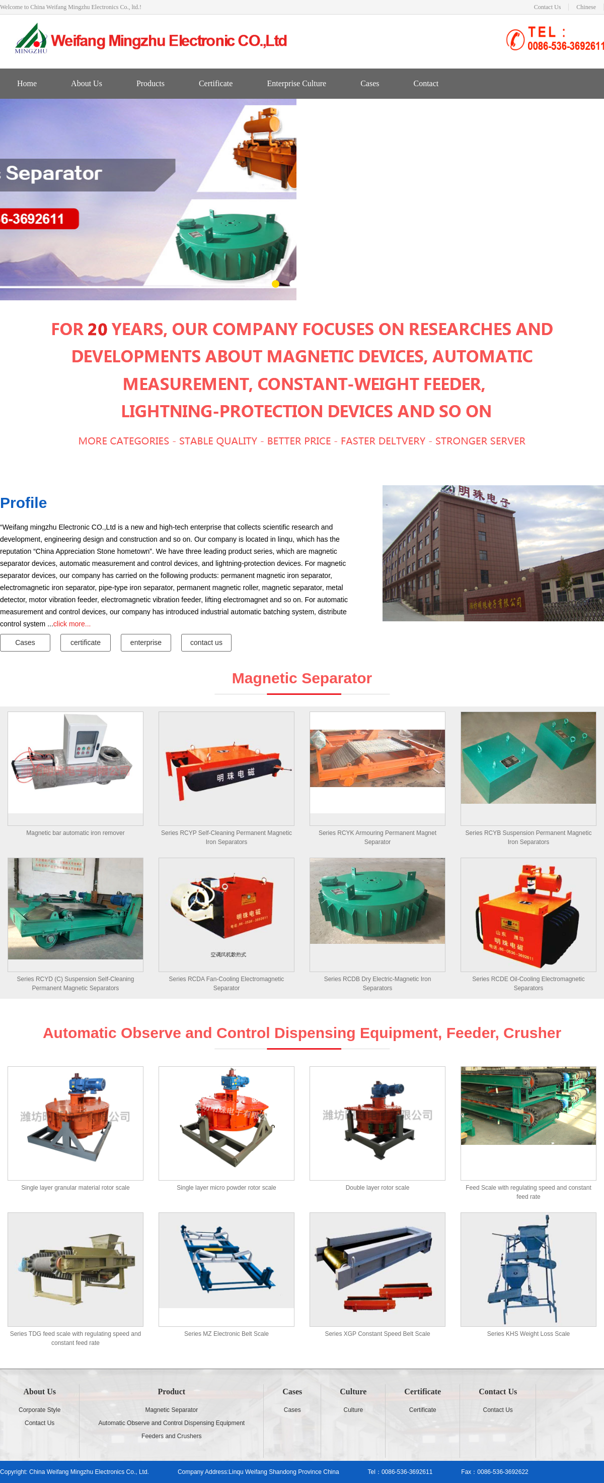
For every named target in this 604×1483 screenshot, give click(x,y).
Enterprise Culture (296, 83)
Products (150, 83)
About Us (86, 83)
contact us (206, 642)
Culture (353, 1391)
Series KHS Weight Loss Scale (528, 1333)
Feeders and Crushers (171, 1436)
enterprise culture (146, 645)
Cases (369, 83)
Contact (425, 83)
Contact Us (547, 7)
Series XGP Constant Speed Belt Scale (377, 1333)
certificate (85, 642)
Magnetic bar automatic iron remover (75, 832)
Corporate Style (39, 1409)
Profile (23, 502)
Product (171, 1391)
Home (27, 83)
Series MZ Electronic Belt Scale (226, 1333)
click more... (72, 624)
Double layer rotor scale (378, 1187)
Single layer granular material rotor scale (75, 1187)
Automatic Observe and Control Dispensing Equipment (171, 1423)
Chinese (586, 7)
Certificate (216, 83)
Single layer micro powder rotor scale (226, 1187)
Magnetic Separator (171, 1409)
